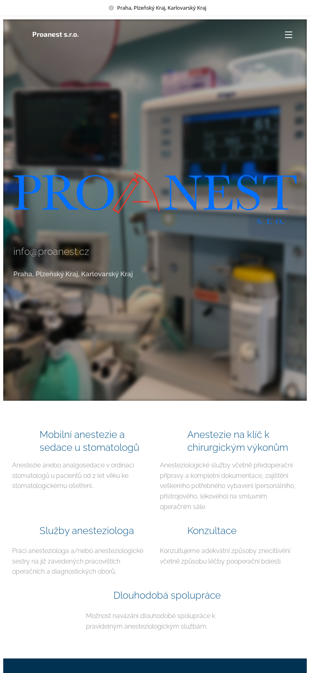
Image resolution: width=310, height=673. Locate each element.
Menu (288, 34)
